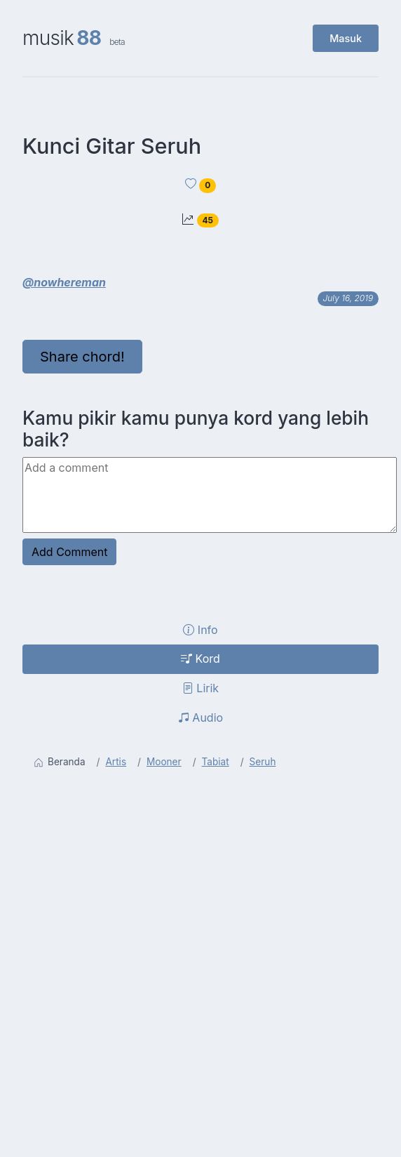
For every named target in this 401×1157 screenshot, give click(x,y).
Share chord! (82, 356)
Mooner (164, 761)
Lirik (200, 688)
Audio (200, 717)
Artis (115, 761)
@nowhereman (64, 282)
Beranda (60, 761)
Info (200, 630)
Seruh (263, 761)
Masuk (345, 38)
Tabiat (215, 761)
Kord (200, 659)
